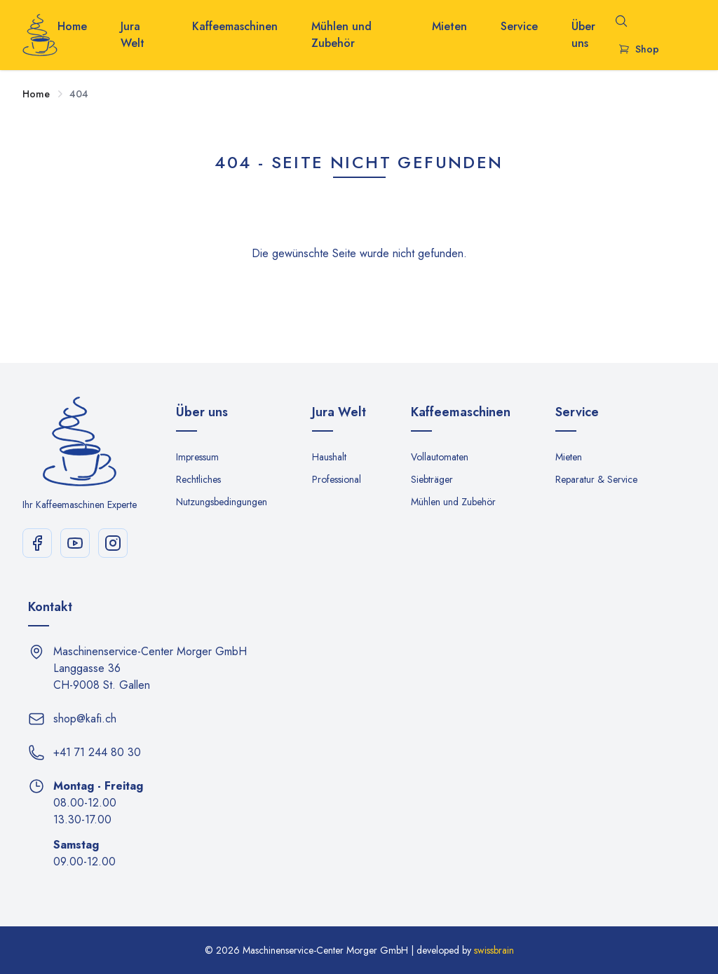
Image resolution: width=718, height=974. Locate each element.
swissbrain (494, 950)
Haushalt (329, 457)
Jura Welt (132, 34)
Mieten (449, 26)
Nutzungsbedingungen (221, 502)
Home (72, 26)
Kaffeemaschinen (235, 26)
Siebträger (432, 479)
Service (519, 26)
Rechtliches (198, 479)
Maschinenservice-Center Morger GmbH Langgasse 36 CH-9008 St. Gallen (150, 668)
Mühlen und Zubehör (341, 34)
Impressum (197, 457)
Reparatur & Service (596, 479)
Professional (336, 479)
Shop (638, 49)
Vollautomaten (439, 457)
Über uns (583, 34)
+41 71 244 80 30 (97, 752)
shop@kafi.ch (84, 719)
